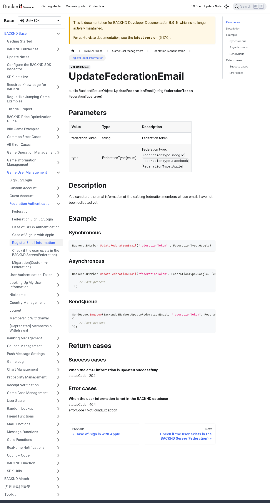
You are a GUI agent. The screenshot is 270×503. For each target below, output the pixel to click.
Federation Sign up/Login (32, 219)
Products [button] (95, 6)
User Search (17, 401)
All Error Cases (18, 145)
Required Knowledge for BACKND (26, 87)
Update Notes (18, 57)
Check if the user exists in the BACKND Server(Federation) (35, 252)
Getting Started (19, 41)
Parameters (233, 22)
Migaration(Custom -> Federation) (30, 265)
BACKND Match (16, 479)
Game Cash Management (27, 393)
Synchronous (238, 41)
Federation (21, 211)
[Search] (250, 6)
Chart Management (22, 369)
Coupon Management (24, 346)
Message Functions (22, 432)
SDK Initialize (17, 77)
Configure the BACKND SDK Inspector (29, 67)
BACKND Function (21, 463)
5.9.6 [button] (194, 6)
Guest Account (21, 196)
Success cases (239, 66)
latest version (146, 38)
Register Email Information (33, 243)
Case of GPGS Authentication (36, 227)
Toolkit (10, 494)
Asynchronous (239, 47)
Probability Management (27, 377)
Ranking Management (24, 338)
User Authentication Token (31, 275)
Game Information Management (21, 162)
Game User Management (27, 172)
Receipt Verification (23, 385)
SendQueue (237, 54)
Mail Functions (18, 424)
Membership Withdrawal (29, 318)
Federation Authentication (31, 204)
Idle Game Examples (23, 129)
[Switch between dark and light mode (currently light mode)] (226, 6)
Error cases (236, 72)
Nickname (17, 295)
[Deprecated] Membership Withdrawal (31, 328)
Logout (15, 310)
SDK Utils (14, 471)
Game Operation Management (31, 152)
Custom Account (23, 188)
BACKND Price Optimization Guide (29, 119)
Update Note (213, 6)
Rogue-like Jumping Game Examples (28, 99)
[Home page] (73, 51)
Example (231, 34)
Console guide (75, 6)
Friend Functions (20, 416)
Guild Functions (19, 440)
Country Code (18, 455)
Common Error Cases (24, 137)
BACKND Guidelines (22, 49)
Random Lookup (20, 408)
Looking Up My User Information (26, 285)
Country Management (27, 303)
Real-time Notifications (25, 447)
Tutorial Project (19, 109)
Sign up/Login (21, 180)
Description (233, 28)
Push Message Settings (26, 354)
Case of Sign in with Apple (33, 235)
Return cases (234, 60)
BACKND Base (15, 33)
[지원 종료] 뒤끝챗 (17, 487)
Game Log (15, 362)
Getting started (52, 6)
